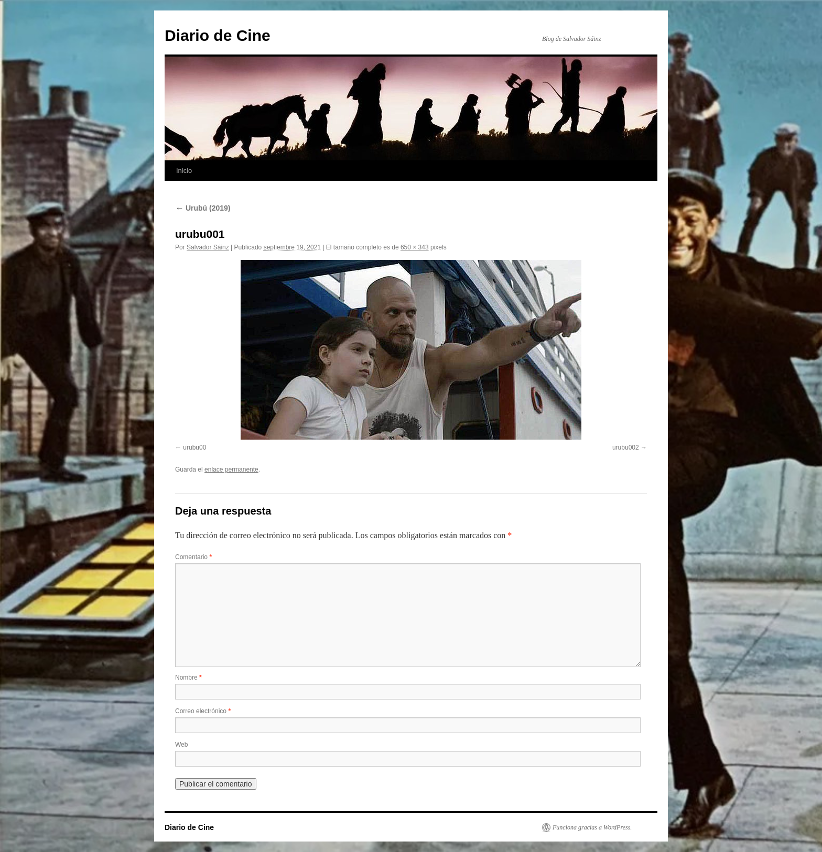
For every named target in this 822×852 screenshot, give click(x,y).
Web (181, 744)
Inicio (184, 170)
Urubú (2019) (202, 208)
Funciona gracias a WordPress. (592, 827)
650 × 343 (415, 247)
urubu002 (625, 447)
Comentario (193, 557)
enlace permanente (231, 469)
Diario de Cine (218, 35)
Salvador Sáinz (208, 247)
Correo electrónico (203, 711)
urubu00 (194, 447)
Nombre (188, 677)
